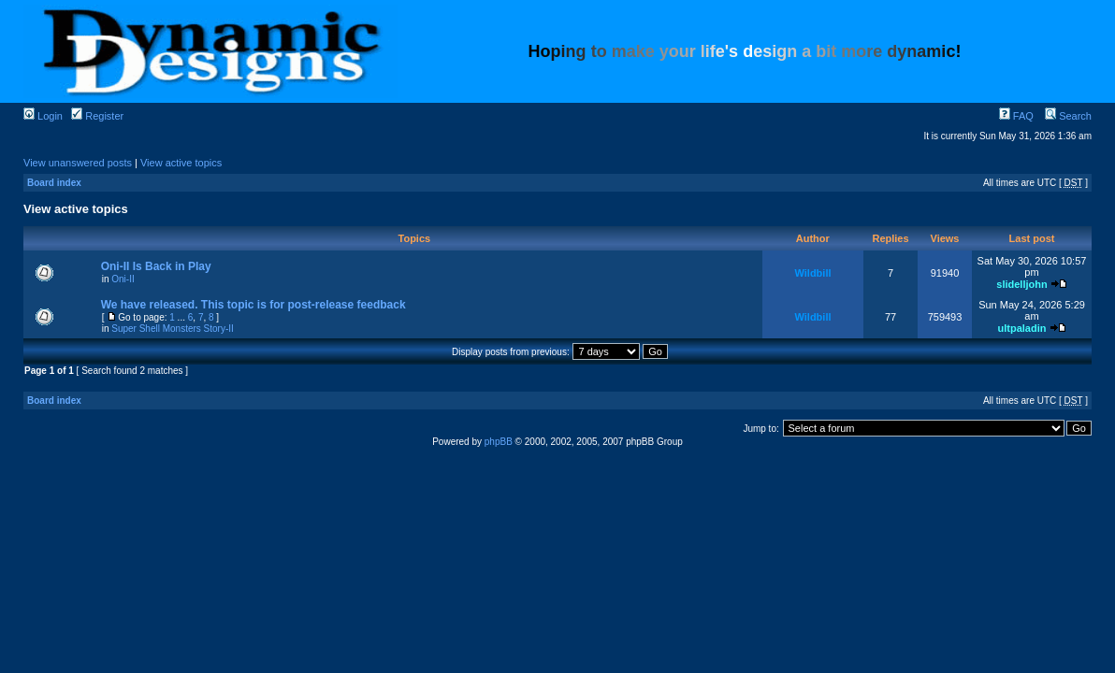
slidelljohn (1021, 284)
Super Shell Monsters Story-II (172, 328)
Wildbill (812, 273)
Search (1068, 116)
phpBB (499, 442)
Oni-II (122, 279)
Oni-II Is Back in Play (156, 266)
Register (97, 116)
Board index (54, 183)
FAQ (1016, 116)
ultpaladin (1021, 328)
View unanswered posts (77, 162)
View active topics (181, 162)
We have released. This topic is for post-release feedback (253, 304)
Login (43, 116)
